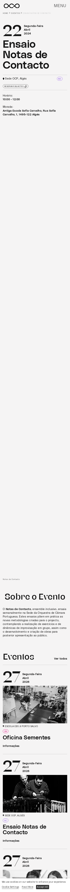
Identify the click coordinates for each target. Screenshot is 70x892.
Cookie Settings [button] (10, 887)
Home (5, 13)
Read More (27, 887)
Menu (60, 6)
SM (5, 731)
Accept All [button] (42, 887)
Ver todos (60, 658)
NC (59, 79)
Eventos (15, 13)
